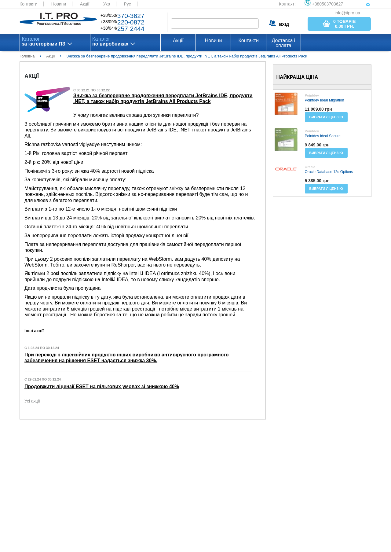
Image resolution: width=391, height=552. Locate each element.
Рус (127, 4)
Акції (84, 4)
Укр (106, 4)
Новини (58, 4)
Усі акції (32, 401)
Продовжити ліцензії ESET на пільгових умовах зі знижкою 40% (101, 386)
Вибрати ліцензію (326, 117)
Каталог (43, 41)
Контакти (28, 4)
